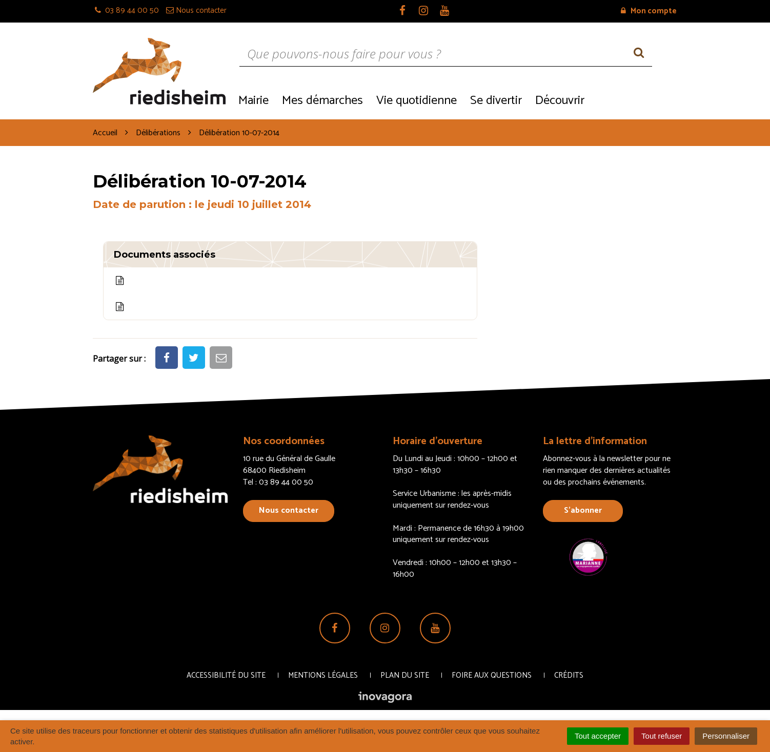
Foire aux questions (492, 675)
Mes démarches (322, 101)
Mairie (253, 101)
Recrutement (634, 100)
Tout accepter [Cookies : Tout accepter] (598, 736)
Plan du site (404, 675)
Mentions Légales (323, 675)
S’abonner (583, 510)
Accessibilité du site (226, 675)
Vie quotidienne (416, 101)
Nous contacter (288, 510)
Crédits (568, 675)
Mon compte (649, 11)
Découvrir (559, 101)
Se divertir (496, 101)
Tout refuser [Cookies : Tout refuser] (661, 736)
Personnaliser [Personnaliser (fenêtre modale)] (725, 736)
